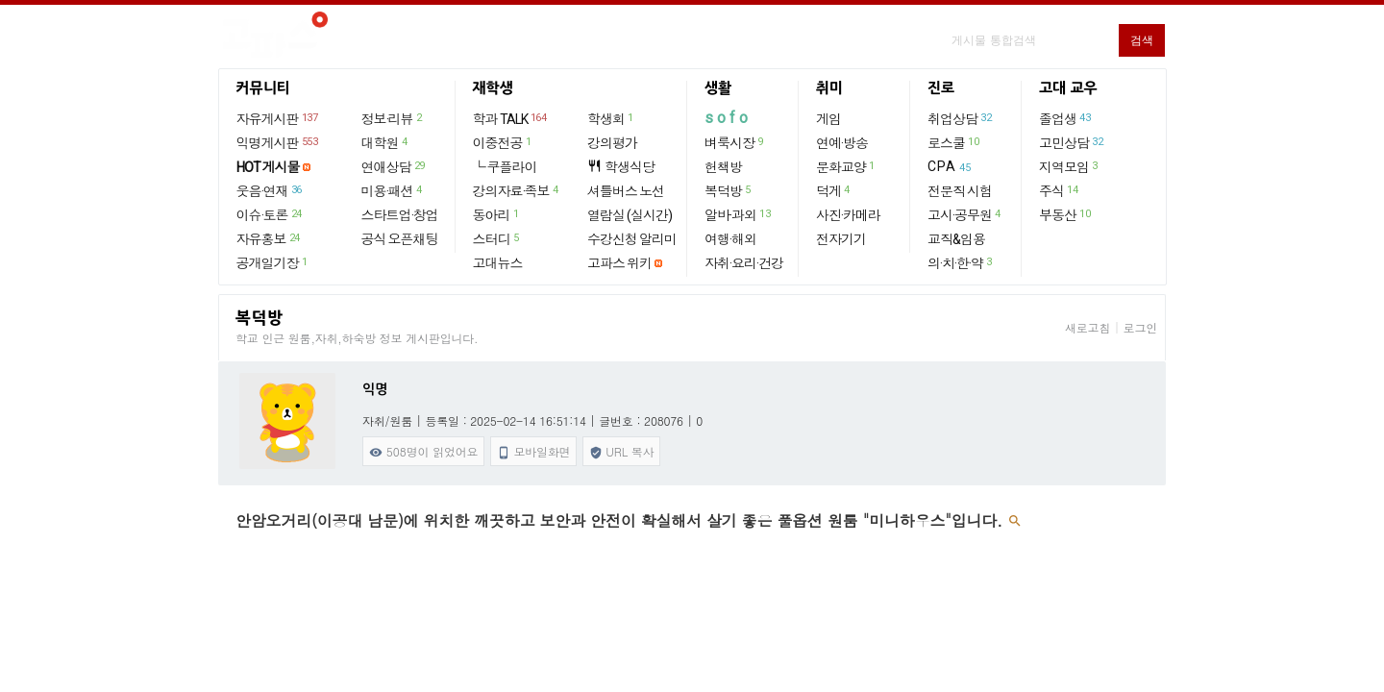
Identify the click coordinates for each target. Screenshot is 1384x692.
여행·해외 (730, 239)
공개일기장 (272, 262)
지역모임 (1069, 166)
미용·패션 (392, 190)
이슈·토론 (270, 214)
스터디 (497, 238)
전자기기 (841, 239)
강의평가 (612, 143)
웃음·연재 (270, 190)
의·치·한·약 (960, 262)
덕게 (834, 190)
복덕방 (728, 190)
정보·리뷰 (392, 118)
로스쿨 (953, 142)
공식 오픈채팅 (399, 239)
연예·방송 (842, 143)
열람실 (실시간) (629, 215)
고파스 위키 (619, 263)
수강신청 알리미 (632, 239)
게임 (828, 119)
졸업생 (1065, 118)
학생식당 (621, 167)
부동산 (1065, 214)
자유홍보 (269, 238)
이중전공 (503, 142)
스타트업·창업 (399, 215)
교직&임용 (956, 239)
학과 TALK (511, 118)
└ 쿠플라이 (505, 167)
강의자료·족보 (516, 190)
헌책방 (723, 167)
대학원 (385, 142)
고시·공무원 (964, 214)
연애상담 (394, 166)
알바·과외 (738, 214)
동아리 (497, 214)
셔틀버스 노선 (625, 191)
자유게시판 (278, 118)
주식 (1059, 190)
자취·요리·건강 (743, 263)
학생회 (611, 118)
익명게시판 (278, 142)
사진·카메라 (848, 215)
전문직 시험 (959, 191)
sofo (728, 118)
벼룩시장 (734, 142)
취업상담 (960, 118)
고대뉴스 (498, 263)
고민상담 (1071, 142)
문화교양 (846, 166)
